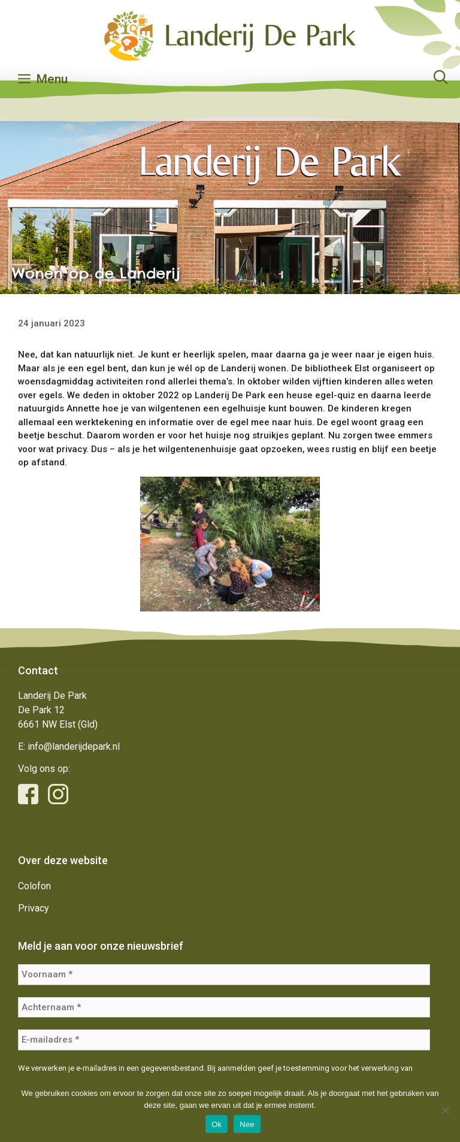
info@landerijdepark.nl (74, 746)
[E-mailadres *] (224, 1039)
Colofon (34, 886)
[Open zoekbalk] (441, 79)
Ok (216, 1124)
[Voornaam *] (224, 974)
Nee (247, 1124)
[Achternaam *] (224, 1007)
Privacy (33, 908)
